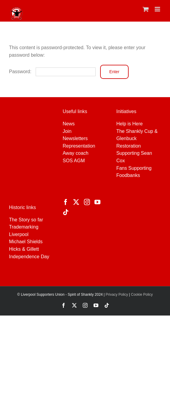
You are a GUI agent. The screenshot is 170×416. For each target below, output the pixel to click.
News (69, 123)
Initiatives (126, 111)
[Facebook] (66, 202)
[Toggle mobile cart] (146, 9)
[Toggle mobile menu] (158, 9)
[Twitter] (76, 202)
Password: (52, 71)
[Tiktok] (66, 212)
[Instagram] (87, 202)
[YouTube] (97, 202)
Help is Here (129, 123)
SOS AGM (74, 160)
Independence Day (29, 256)
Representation (79, 145)
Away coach (75, 153)
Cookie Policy (142, 294)
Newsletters (75, 138)
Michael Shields (26, 241)
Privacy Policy (116, 294)
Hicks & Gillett (24, 249)
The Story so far (26, 219)
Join (67, 131)
